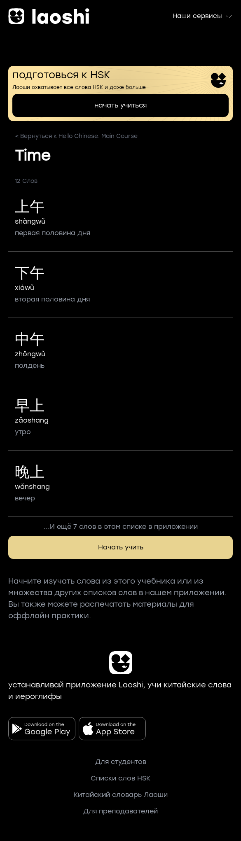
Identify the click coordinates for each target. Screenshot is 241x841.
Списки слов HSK (120, 778)
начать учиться (120, 105)
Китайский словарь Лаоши (121, 795)
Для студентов (120, 762)
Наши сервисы (203, 16)
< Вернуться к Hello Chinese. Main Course (76, 136)
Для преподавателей (120, 811)
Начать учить (120, 547)
